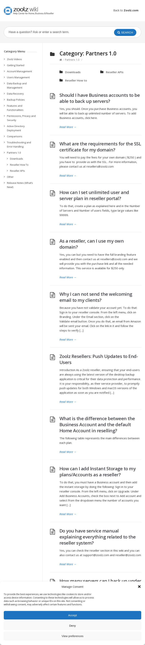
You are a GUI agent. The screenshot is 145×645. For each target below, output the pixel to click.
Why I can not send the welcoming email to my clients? (95, 297)
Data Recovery (15, 93)
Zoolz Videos (14, 59)
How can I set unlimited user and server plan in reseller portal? (94, 195)
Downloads (73, 72)
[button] (139, 586)
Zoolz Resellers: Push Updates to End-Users (98, 359)
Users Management (18, 77)
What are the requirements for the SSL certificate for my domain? (100, 146)
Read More (67, 127)
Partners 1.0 (72, 59)
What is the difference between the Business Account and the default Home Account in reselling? (97, 424)
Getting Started (15, 65)
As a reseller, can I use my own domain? (91, 244)
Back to (125, 10)
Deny (72, 625)
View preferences (72, 636)
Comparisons (14, 136)
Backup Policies (16, 99)
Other (10, 177)
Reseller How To (19, 164)
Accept (72, 615)
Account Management (19, 71)
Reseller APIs (114, 72)
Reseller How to (76, 80)
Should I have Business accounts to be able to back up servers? (99, 98)
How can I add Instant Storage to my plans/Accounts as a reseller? (97, 471)
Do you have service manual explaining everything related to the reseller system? (97, 537)
